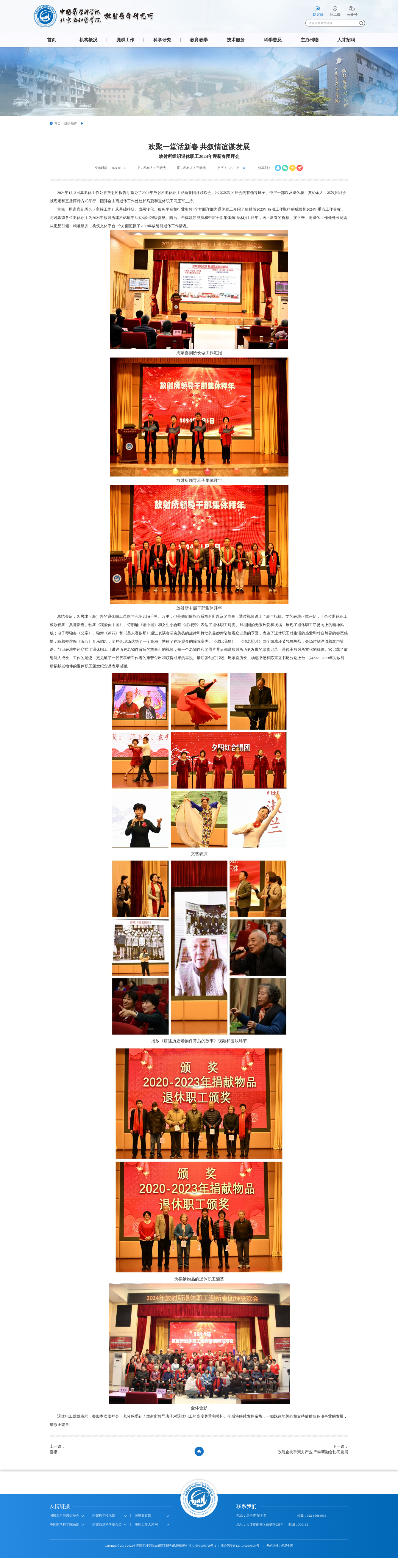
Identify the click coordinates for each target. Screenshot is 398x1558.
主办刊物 (310, 39)
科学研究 (162, 39)
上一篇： (57, 1449)
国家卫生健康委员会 (64, 1515)
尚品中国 (287, 1545)
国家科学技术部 (103, 1515)
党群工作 (125, 39)
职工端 (335, 14)
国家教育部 (143, 1515)
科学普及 (273, 39)
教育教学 (199, 39)
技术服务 (236, 39)
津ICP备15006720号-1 (202, 1545)
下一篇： (313, 1449)
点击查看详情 (256, 1515)
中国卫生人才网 (146, 1524)
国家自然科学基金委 (107, 1524)
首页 (51, 39)
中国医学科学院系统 (64, 1524)
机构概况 (88, 39)
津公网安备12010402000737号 (240, 1545)
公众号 (352, 14)
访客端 (318, 14)
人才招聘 (346, 39)
